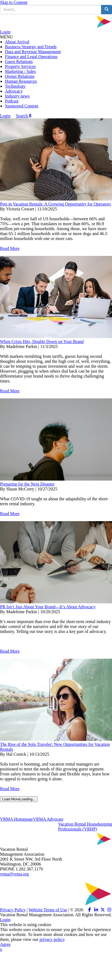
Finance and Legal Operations (31, 56)
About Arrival (17, 41)
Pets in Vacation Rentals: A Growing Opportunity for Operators (55, 204)
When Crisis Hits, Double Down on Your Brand (42, 341)
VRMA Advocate (48, 819)
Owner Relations (19, 76)
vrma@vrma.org (14, 874)
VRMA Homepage (16, 819)
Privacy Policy (13, 909)
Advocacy (14, 91)
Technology (15, 86)
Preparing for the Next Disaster (27, 484)
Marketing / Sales (20, 71)
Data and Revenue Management (33, 51)
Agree (5, 944)
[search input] (50, 9)
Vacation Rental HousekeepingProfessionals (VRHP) (85, 826)
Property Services (20, 66)
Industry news (17, 96)
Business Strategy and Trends (31, 46)
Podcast (12, 101)
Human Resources (21, 81)
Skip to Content (13, 2)
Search (23, 115)
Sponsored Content (21, 106)
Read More (10, 248)
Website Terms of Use (48, 909)
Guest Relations (19, 61)
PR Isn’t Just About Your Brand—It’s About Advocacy (48, 606)
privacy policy (51, 939)
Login (5, 32)
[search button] (106, 9)
